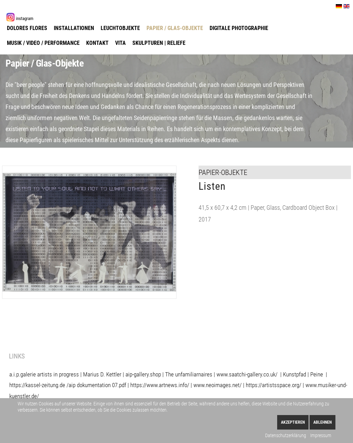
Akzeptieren (293, 422)
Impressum (320, 435)
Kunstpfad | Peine (303, 374)
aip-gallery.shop (143, 374)
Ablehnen (322, 422)
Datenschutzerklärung (285, 435)
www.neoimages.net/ (217, 385)
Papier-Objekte (223, 172)
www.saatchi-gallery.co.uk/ (248, 374)
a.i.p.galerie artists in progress (44, 374)
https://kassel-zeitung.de (37, 385)
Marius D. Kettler (102, 374)
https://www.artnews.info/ (159, 385)
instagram (24, 18)
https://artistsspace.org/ (273, 385)
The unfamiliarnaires (188, 374)
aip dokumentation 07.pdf (97, 385)
